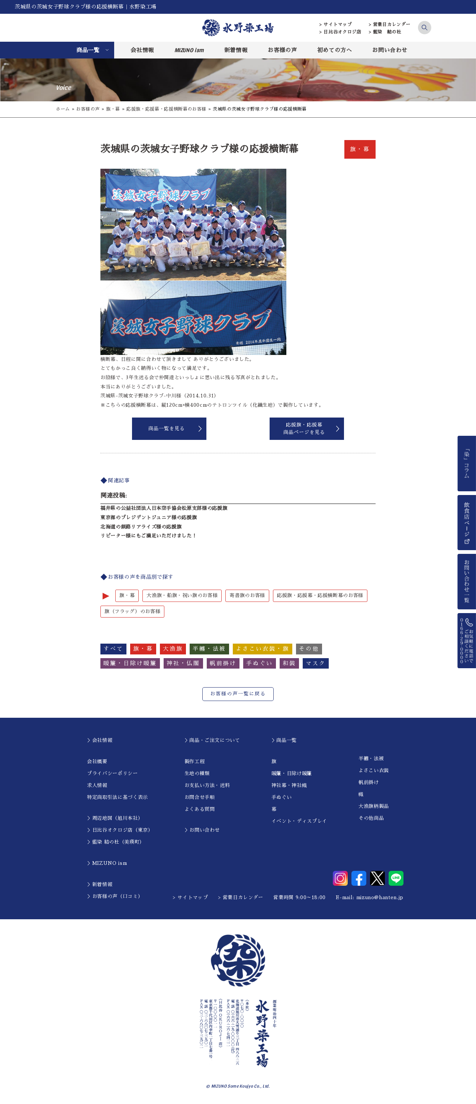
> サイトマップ (335, 24)
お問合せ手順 (199, 797)
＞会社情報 (99, 740)
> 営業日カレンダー (390, 24)
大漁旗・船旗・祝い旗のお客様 (182, 595)
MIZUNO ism (189, 50)
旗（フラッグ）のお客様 (132, 611)
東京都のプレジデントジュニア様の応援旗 (148, 517)
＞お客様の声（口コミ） (115, 896)
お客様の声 (282, 50)
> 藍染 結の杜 (385, 32)
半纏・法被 (371, 758)
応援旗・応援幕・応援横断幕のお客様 (166, 109)
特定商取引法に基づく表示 (117, 797)
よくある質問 (199, 809)
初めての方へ (334, 50)
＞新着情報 (99, 884)
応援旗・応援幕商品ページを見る (304, 428)
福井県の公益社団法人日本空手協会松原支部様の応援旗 (163, 508)
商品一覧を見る (166, 428)
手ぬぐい (281, 797)
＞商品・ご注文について (212, 740)
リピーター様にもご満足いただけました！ (148, 535)
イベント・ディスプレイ (299, 821)
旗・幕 (113, 109)
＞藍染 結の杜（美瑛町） (116, 842)
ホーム (63, 109)
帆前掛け (368, 782)
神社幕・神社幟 (289, 785)
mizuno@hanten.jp (379, 897)
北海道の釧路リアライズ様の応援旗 (140, 526)
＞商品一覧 (284, 740)
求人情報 (97, 785)
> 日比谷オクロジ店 (340, 32)
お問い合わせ (389, 50)
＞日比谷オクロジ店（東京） (120, 830)
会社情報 (142, 50)
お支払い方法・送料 (207, 785)
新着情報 (236, 50)
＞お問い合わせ (202, 830)
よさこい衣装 (373, 770)
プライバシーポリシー (112, 773)
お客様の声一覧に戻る (238, 693)
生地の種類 (197, 773)
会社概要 (97, 761)
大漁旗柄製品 (373, 806)
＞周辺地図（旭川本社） (115, 818)
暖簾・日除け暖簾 (291, 773)
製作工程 (194, 761)
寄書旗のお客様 (247, 595)
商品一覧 (88, 50)
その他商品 (371, 818)
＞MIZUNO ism (107, 863)
